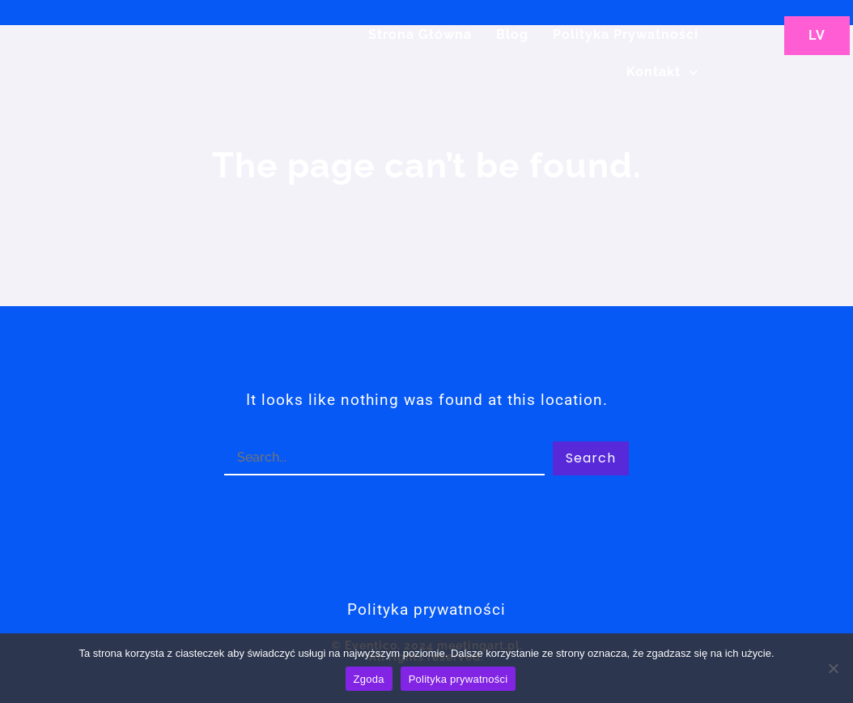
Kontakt (662, 72)
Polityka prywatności (458, 679)
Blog (512, 34)
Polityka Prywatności (625, 34)
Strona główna (420, 34)
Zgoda (369, 679)
